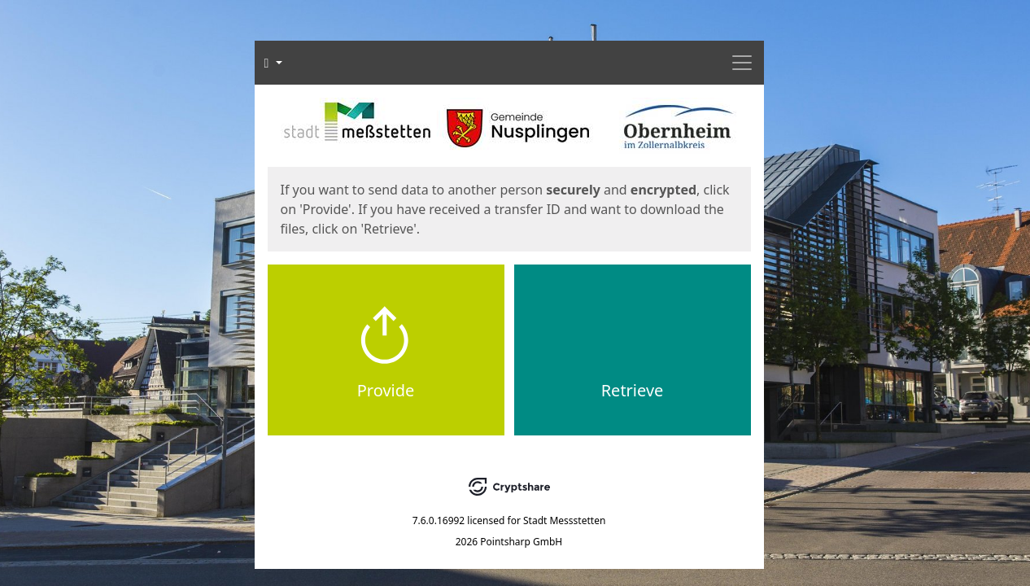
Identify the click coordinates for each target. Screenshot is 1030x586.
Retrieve (632, 390)
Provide (386, 390)
